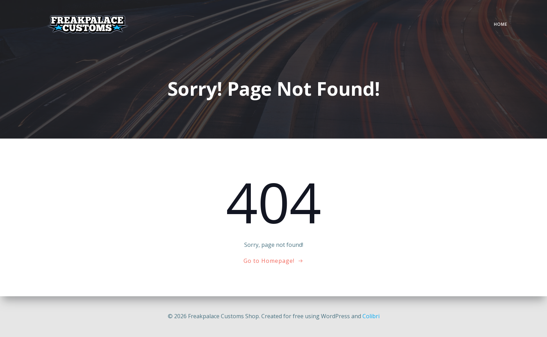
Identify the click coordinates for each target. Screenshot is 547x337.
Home (500, 24)
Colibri (371, 316)
